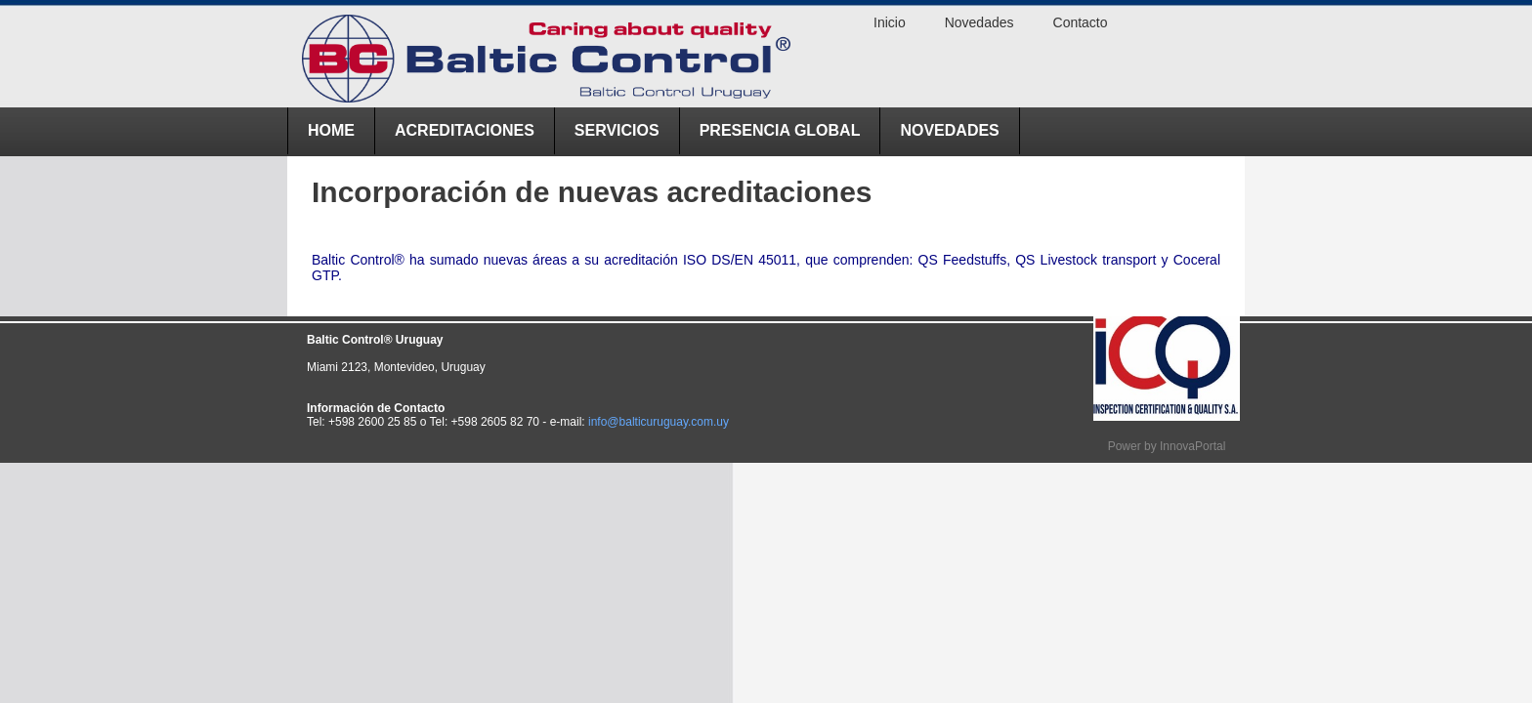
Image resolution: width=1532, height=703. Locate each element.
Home (331, 130)
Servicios (617, 130)
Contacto (1080, 22)
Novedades (949, 130)
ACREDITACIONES (464, 130)
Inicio (889, 22)
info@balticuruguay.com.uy (658, 422)
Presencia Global (780, 130)
